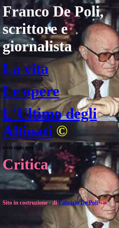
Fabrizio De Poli (78, 203)
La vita (26, 68)
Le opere (31, 91)
